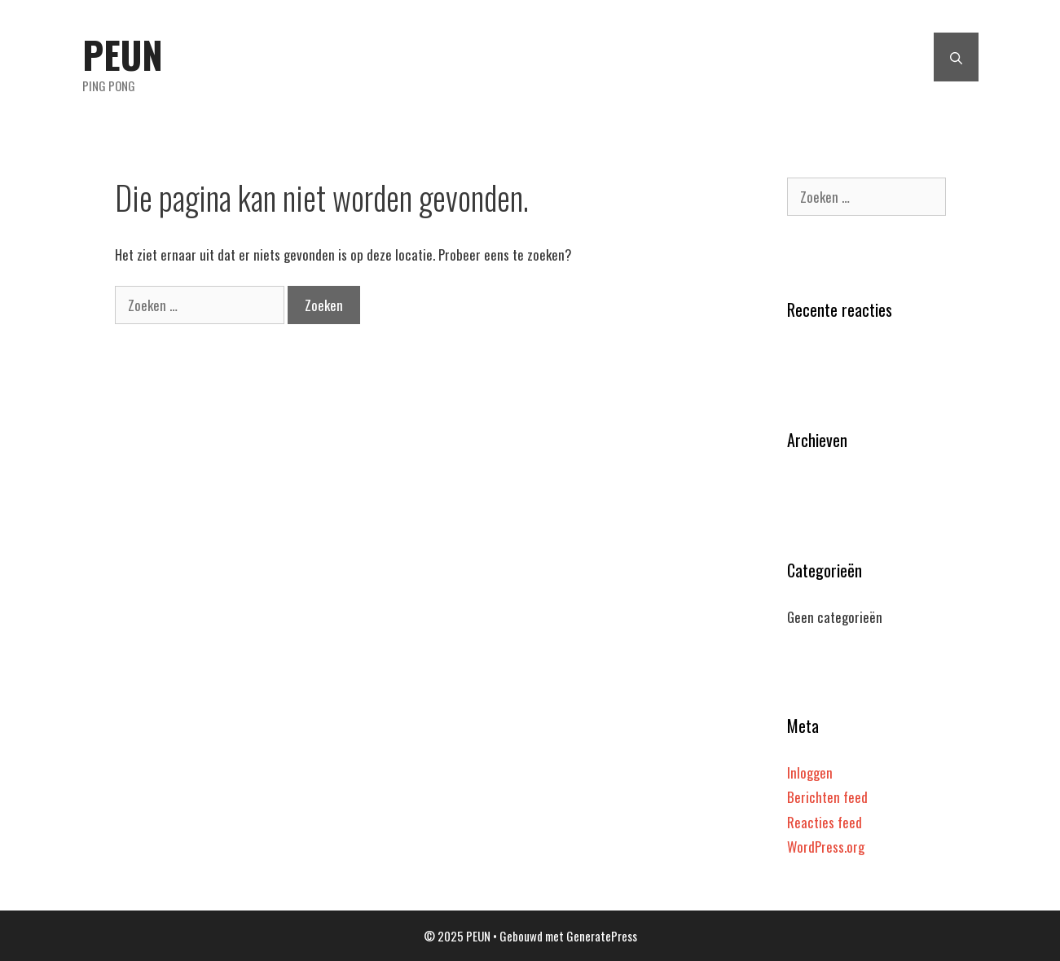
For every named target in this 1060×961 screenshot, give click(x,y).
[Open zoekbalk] (956, 57)
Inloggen (810, 772)
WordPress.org (825, 846)
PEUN (122, 54)
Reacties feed (824, 822)
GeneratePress (601, 936)
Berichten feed (827, 797)
